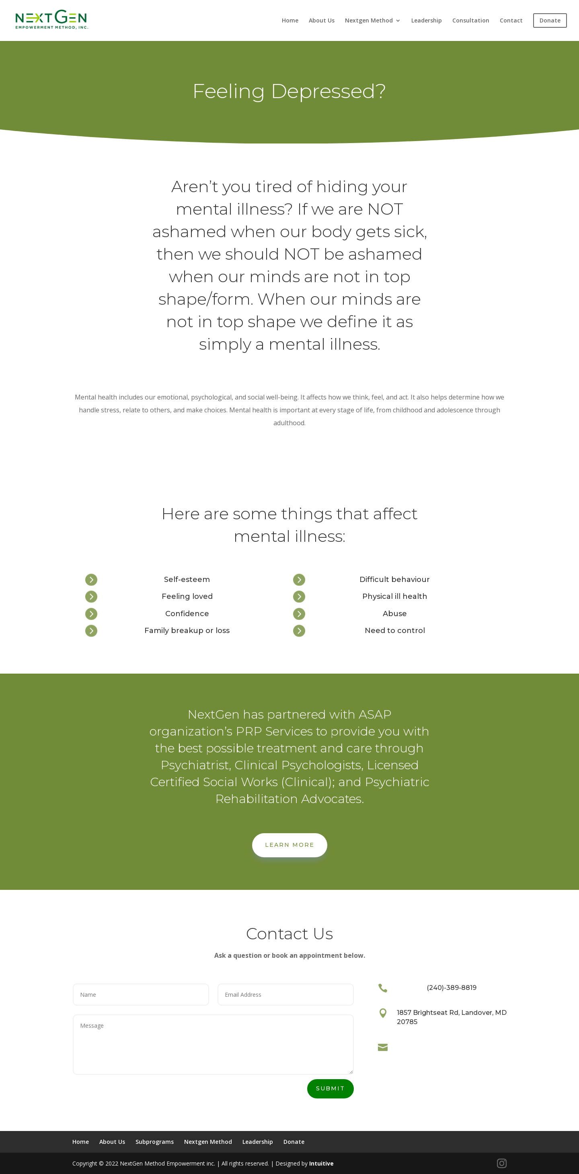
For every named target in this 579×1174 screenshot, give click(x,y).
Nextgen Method (369, 21)
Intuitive (321, 1163)
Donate (293, 1141)
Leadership (426, 21)
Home (290, 21)
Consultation (470, 21)
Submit (330, 1088)
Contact (511, 21)
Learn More (289, 844)
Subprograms (155, 1141)
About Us (322, 21)
